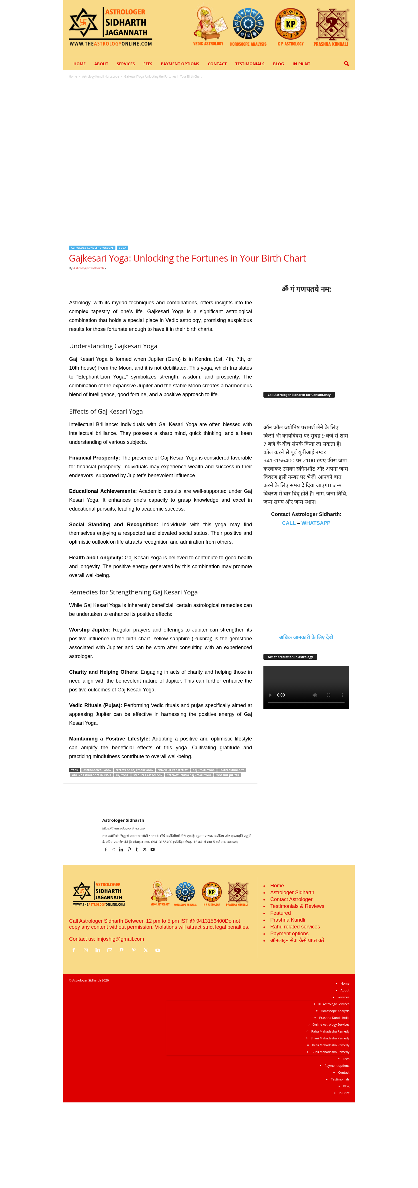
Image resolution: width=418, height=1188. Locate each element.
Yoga (122, 248)
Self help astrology (147, 775)
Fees (147, 63)
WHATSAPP (316, 609)
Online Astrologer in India (91, 775)
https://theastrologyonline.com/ (123, 828)
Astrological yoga (97, 770)
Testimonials (249, 63)
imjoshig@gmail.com (120, 1024)
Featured (280, 998)
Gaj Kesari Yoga (204, 770)
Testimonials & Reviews (297, 992)
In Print (301, 63)
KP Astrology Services (333, 1089)
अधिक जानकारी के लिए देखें (306, 723)
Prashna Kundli (287, 1005)
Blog (278, 63)
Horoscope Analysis (335, 1096)
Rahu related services (295, 1012)
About (101, 63)
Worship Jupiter (227, 775)
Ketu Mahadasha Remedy (330, 1130)
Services (126, 63)
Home (79, 63)
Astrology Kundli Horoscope (100, 76)
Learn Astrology (231, 770)
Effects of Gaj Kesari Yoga (134, 770)
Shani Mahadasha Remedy (330, 1124)
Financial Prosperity (173, 770)
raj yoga (122, 775)
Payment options (180, 63)
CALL (289, 609)
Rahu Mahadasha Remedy (330, 1117)
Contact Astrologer (291, 985)
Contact (217, 63)
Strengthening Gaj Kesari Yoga (189, 775)
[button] (346, 64)
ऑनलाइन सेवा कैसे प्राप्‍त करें (297, 1026)
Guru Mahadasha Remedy (330, 1137)
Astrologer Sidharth (88, 268)
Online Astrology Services (331, 1110)
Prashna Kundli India (334, 1103)
